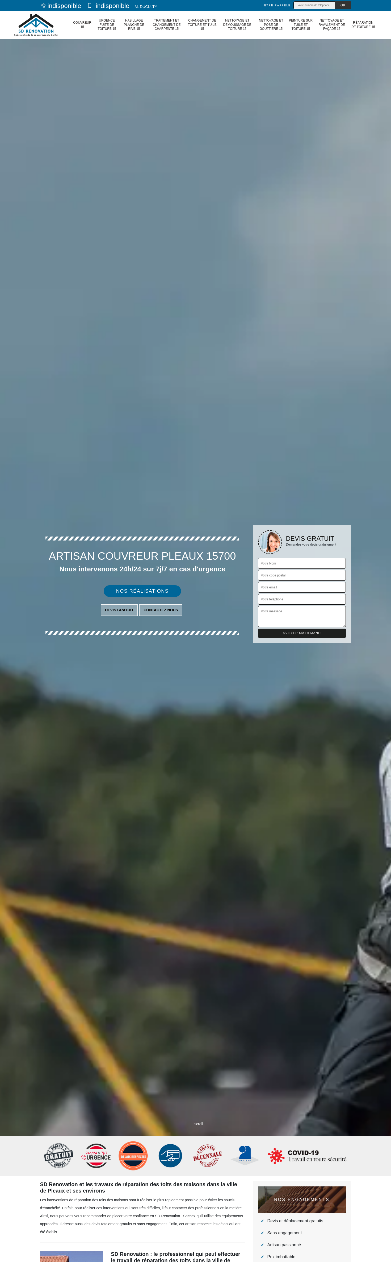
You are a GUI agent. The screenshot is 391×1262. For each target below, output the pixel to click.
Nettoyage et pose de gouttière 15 (271, 25)
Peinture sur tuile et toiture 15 (301, 25)
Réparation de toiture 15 (363, 25)
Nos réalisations (142, 591)
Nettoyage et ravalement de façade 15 (332, 25)
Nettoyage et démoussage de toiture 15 (237, 25)
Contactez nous (161, 610)
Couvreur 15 (82, 25)
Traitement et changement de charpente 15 (166, 25)
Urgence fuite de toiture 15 (107, 25)
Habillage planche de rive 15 (134, 25)
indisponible (60, 5)
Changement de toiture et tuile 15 (202, 25)
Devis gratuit (119, 610)
